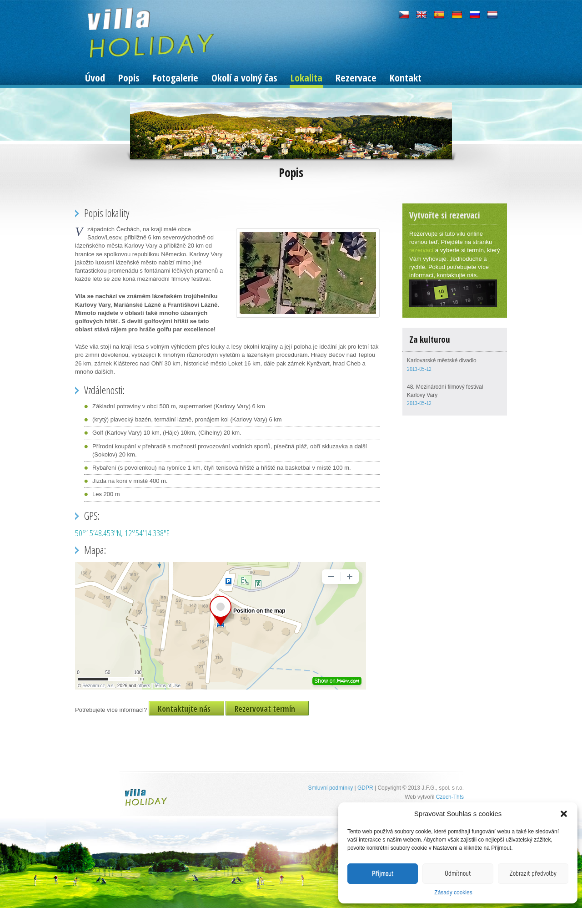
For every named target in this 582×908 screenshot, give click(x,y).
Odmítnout (458, 873)
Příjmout (383, 873)
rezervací (421, 250)
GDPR (365, 788)
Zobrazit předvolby (533, 873)
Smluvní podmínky (330, 788)
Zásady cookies (453, 892)
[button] (563, 813)
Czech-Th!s (450, 797)
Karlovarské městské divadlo (442, 360)
